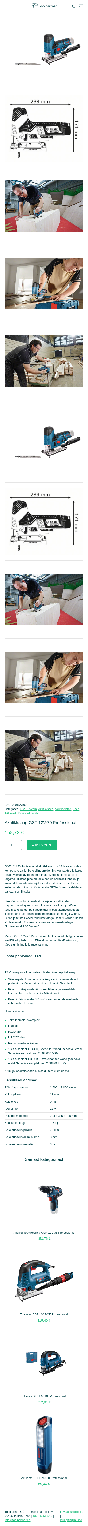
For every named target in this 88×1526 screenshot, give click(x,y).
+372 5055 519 (42, 1516)
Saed (76, 809)
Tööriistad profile (27, 813)
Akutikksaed (46, 809)
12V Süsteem (28, 809)
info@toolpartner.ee (17, 1520)
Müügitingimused (71, 1520)
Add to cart (41, 845)
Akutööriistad (63, 809)
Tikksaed (10, 813)
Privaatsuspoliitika (71, 1511)
